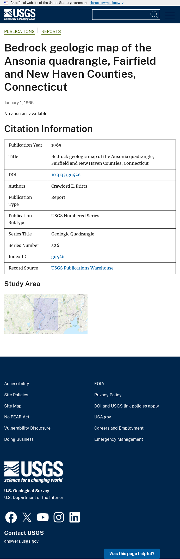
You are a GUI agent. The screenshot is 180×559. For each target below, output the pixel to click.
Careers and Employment (119, 428)
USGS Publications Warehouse (82, 268)
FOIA (99, 384)
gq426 (58, 256)
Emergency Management (118, 439)
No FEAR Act (16, 417)
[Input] (126, 14)
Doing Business (19, 439)
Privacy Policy (108, 395)
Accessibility (16, 384)
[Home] (19, 19)
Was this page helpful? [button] (131, 553)
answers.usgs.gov (21, 541)
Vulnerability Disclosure (27, 428)
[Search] (155, 14)
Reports (51, 31)
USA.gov (102, 417)
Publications (19, 31)
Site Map (13, 406)
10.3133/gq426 (66, 174)
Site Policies (16, 395)
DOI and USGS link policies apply (126, 406)
